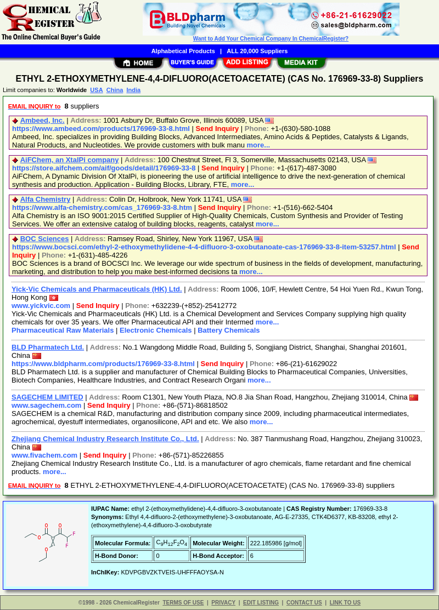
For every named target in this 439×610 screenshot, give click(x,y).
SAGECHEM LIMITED (47, 397)
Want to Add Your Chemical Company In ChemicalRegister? (270, 39)
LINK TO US (345, 603)
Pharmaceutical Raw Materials (63, 330)
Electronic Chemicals (156, 330)
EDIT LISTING (261, 603)
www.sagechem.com (46, 405)
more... (259, 145)
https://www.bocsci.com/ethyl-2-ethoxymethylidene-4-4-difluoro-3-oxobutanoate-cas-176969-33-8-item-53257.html (204, 247)
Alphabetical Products (183, 51)
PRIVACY (223, 603)
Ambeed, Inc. (42, 120)
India (133, 90)
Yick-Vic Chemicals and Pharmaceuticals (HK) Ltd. (97, 289)
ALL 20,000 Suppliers (257, 51)
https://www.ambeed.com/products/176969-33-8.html (101, 128)
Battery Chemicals (229, 330)
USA (96, 90)
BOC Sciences (44, 239)
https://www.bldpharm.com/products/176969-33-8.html (103, 364)
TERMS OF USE (183, 603)
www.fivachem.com (44, 455)
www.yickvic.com (41, 305)
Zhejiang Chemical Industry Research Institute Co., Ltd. (105, 439)
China (114, 90)
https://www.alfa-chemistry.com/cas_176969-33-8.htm (102, 207)
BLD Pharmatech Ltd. (48, 347)
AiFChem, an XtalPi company (69, 160)
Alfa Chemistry (45, 199)
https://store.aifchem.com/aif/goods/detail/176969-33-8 (104, 168)
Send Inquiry (217, 128)
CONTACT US (304, 603)
